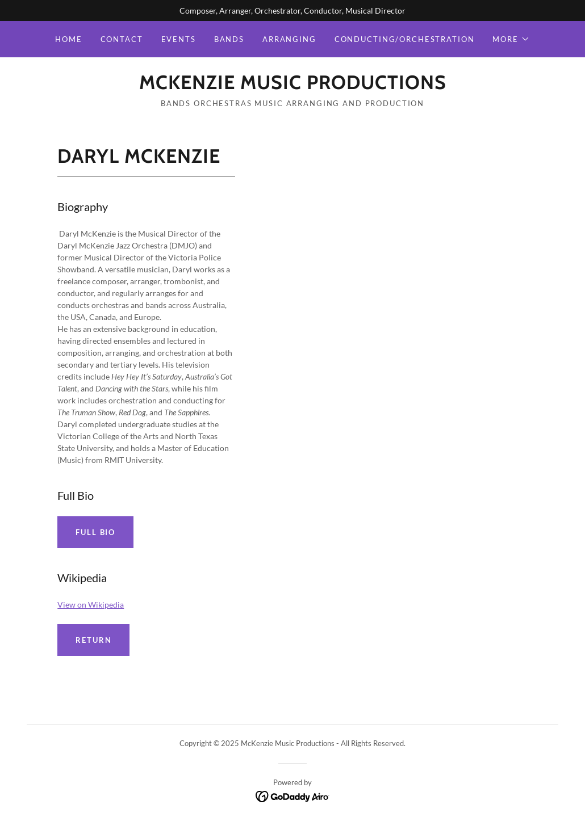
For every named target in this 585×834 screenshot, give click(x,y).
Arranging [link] (289, 39)
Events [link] (178, 39)
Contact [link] (122, 39)
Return (93, 640)
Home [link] (68, 39)
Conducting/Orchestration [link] (405, 39)
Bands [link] (229, 39)
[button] (510, 39)
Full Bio (95, 532)
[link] (292, 86)
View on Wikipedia (90, 604)
